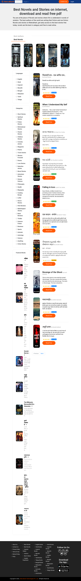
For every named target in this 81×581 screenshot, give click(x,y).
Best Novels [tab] (18, 39)
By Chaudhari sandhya (57, 160)
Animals (20, 232)
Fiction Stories (20, 123)
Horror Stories (20, 202)
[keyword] (18, 1)
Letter (19, 198)
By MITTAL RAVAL (60, 187)
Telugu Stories (50, 570)
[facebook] (59, 550)
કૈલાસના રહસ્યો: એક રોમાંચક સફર (51, 243)
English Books (39, 544)
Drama (20, 160)
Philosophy (21, 184)
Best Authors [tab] (19, 36)
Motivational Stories (21, 128)
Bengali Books (39, 562)
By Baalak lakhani (56, 327)
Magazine (21, 147)
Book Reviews (20, 214)
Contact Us (15, 547)
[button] (21, 1)
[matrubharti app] (39, 1)
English (20, 79)
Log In (72, 2)
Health (20, 187)
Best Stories (27, 544)
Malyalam (21, 94)
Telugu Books (39, 560)
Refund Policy (16, 554)
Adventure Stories (21, 175)
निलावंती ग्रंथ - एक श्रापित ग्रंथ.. (54, 75)
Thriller (20, 218)
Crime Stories (22, 244)
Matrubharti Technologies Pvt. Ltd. (29, 578)
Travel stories (22, 152)
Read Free (49, 96)
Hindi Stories (50, 544)
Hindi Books (39, 547)
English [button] (26, 1)
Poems (20, 150)
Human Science (20, 180)
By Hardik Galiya (58, 244)
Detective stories (20, 167)
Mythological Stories (21, 210)
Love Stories (21, 163)
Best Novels (27, 547)
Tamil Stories (50, 568)
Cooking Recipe (20, 194)
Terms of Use (16, 551)
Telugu (20, 99)
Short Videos (27, 556)
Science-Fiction (20, 222)
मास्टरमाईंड (46, 299)
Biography (21, 190)
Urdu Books (39, 573)
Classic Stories (20, 133)
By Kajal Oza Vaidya (59, 132)
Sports (20, 229)
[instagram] (63, 550)
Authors (26, 553)
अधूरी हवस (46, 327)
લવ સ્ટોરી (46, 160)
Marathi (20, 88)
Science (20, 238)
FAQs (14, 556)
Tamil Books (39, 557)
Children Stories (20, 138)
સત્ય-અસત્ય (48, 132)
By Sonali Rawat (46, 77)
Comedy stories (20, 143)
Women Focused (20, 156)
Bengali (20, 91)
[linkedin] (65, 553)
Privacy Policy (16, 549)
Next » (42, 353)
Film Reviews (22, 206)
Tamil (19, 96)
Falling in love (48, 187)
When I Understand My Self (54, 104)
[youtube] (61, 553)
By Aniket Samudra (56, 299)
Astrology (21, 235)
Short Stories (22, 114)
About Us (15, 544)
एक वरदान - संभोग (49, 214)
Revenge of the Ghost (52, 272)
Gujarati (20, 85)
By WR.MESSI (46, 106)
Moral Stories (22, 171)
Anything (20, 241)
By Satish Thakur (61, 214)
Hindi (19, 82)
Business (20, 226)
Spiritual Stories (20, 118)
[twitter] (66, 550)
